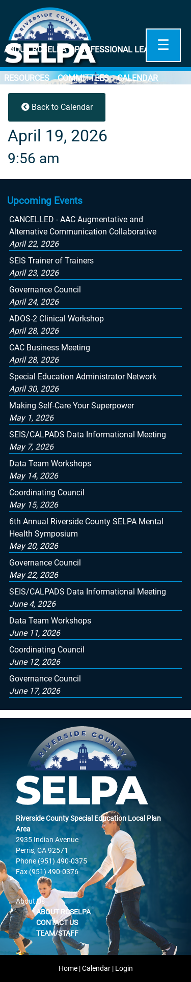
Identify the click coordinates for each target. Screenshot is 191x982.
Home (68, 968)
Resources (26, 78)
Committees (83, 78)
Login (124, 968)
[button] (82, 232)
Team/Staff (57, 933)
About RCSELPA (35, 49)
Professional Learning (123, 49)
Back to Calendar (57, 107)
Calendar (137, 78)
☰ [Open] (163, 45)
